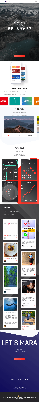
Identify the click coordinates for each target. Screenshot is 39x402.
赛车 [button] (19, 135)
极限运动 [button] (30, 135)
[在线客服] (15, 388)
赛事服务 (12, 379)
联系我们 (19, 379)
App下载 (19, 359)
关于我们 (26, 379)
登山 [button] (9, 135)
